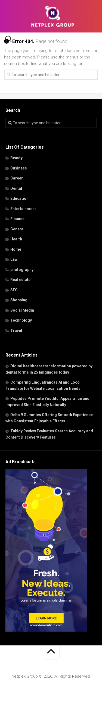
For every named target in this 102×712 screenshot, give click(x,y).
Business (18, 168)
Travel (16, 330)
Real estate (20, 279)
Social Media (22, 310)
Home (15, 249)
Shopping (18, 300)
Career (16, 178)
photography (21, 269)
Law (13, 259)
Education (19, 198)
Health (16, 239)
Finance (17, 219)
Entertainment (23, 209)
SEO (14, 290)
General (17, 229)
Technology (21, 320)
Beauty (16, 158)
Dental (16, 188)
